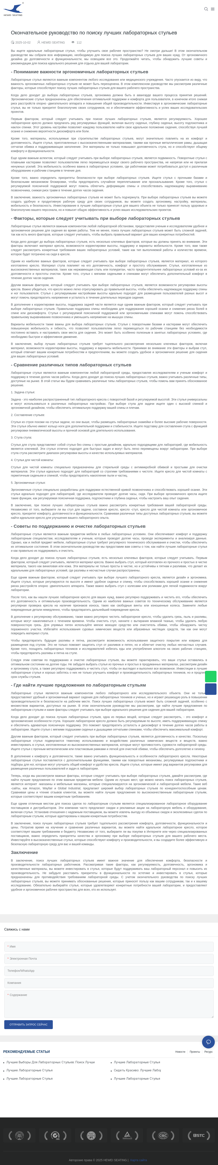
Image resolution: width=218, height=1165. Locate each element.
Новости (180, 1051)
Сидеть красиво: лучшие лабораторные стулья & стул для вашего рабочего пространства (137, 1070)
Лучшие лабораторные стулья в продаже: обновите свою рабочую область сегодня (137, 1078)
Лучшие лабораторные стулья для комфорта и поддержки (29, 1078)
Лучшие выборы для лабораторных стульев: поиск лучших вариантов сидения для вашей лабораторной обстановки (50, 1062)
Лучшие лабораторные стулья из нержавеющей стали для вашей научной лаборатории (29, 1070)
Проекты (195, 1051)
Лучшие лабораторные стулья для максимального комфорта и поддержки (137, 1062)
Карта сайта (138, 1160)
